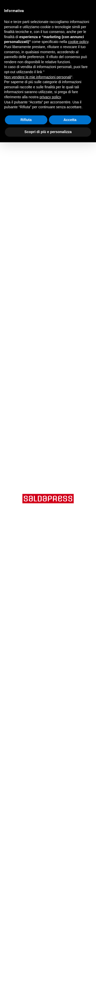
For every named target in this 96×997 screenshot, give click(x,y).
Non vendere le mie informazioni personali (37, 77)
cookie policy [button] (78, 42)
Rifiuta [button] (26, 120)
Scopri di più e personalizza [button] (47, 132)
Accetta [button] (70, 120)
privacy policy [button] (50, 97)
